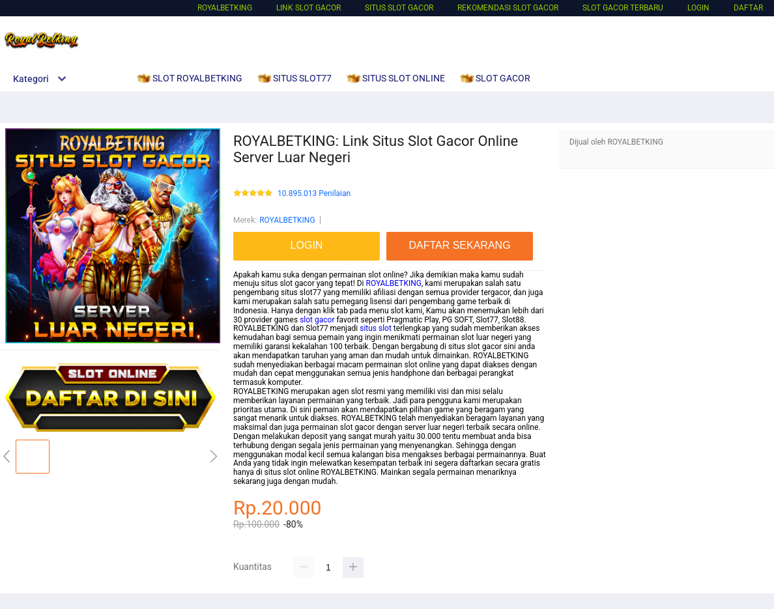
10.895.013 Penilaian (314, 194)
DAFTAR (748, 7)
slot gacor (317, 319)
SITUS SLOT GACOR (399, 7)
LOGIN (698, 7)
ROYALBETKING (224, 7)
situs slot (376, 328)
